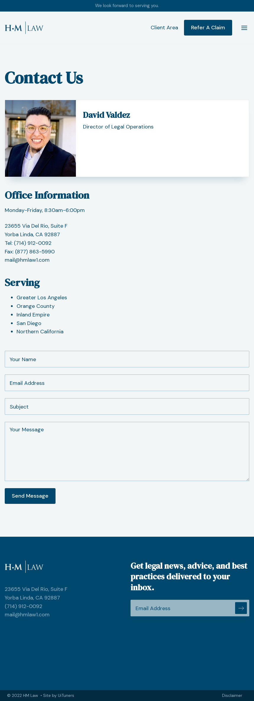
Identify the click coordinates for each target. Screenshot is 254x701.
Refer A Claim (208, 27)
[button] (242, 28)
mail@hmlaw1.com (27, 259)
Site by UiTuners (58, 695)
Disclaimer (232, 695)
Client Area (164, 27)
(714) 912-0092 (32, 243)
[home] (24, 27)
